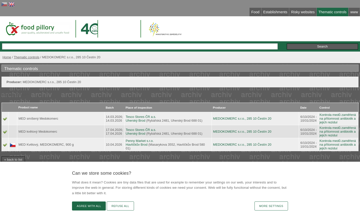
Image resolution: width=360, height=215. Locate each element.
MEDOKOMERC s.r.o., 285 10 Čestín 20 (242, 118)
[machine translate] (15, 94)
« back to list (13, 159)
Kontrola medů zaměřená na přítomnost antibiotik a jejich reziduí (338, 118)
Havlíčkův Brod (137, 144)
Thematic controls (26, 57)
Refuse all (120, 205)
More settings (271, 205)
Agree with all (89, 205)
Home (6, 57)
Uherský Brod (135, 120)
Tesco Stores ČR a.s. (141, 117)
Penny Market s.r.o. (140, 141)
